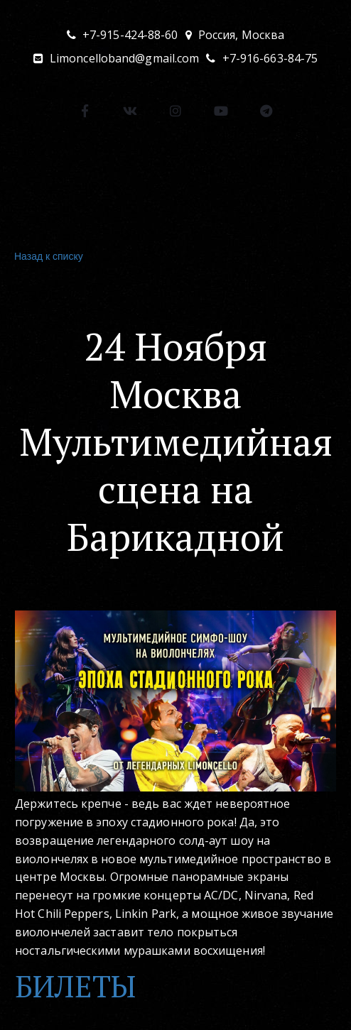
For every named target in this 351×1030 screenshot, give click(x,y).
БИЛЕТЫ (75, 986)
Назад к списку (47, 257)
